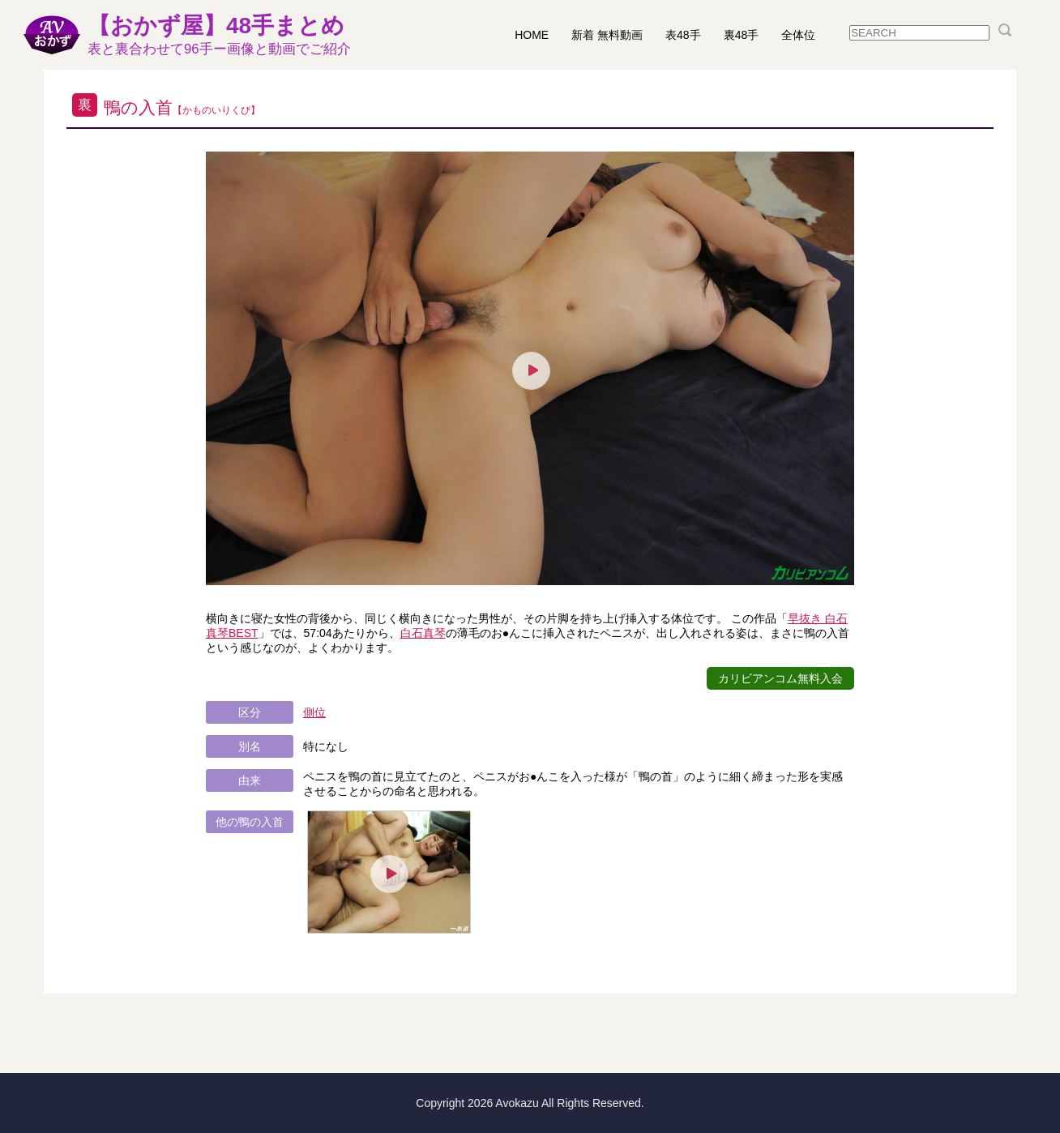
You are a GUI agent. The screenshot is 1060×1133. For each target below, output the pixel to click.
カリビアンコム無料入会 (780, 678)
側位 (314, 712)
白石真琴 (423, 632)
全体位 (798, 34)
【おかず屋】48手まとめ (219, 35)
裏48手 (741, 34)
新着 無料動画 (607, 34)
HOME (532, 34)
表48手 (683, 34)
